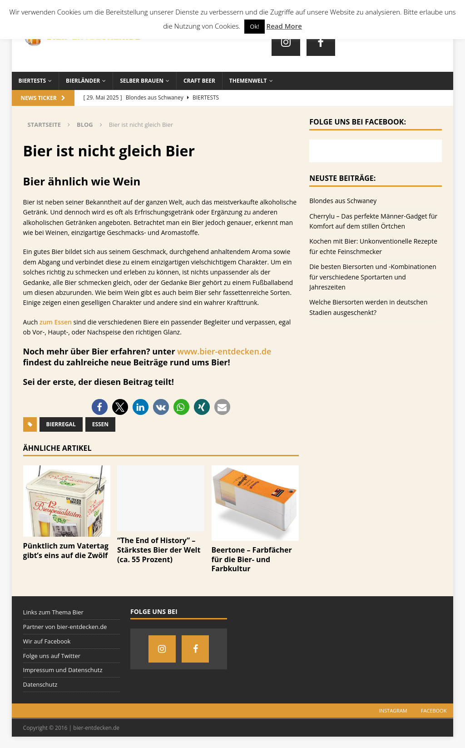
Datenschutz (40, 684)
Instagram (393, 710)
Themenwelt (248, 81)
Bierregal (61, 424)
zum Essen (56, 322)
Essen (100, 424)
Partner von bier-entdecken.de (65, 627)
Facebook (434, 710)
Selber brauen (141, 81)
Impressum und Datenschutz (63, 670)
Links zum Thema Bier (53, 612)
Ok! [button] (254, 26)
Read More (284, 25)
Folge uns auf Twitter (51, 656)
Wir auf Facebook (47, 641)
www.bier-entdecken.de (224, 351)
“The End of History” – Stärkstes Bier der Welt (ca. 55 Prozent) (158, 549)
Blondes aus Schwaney (342, 200)
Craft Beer (199, 81)
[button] (100, 407)
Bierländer (83, 81)
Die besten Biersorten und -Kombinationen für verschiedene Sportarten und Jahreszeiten (372, 276)
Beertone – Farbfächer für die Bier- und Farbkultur (252, 559)
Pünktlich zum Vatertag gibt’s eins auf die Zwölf (66, 550)
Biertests (32, 81)
